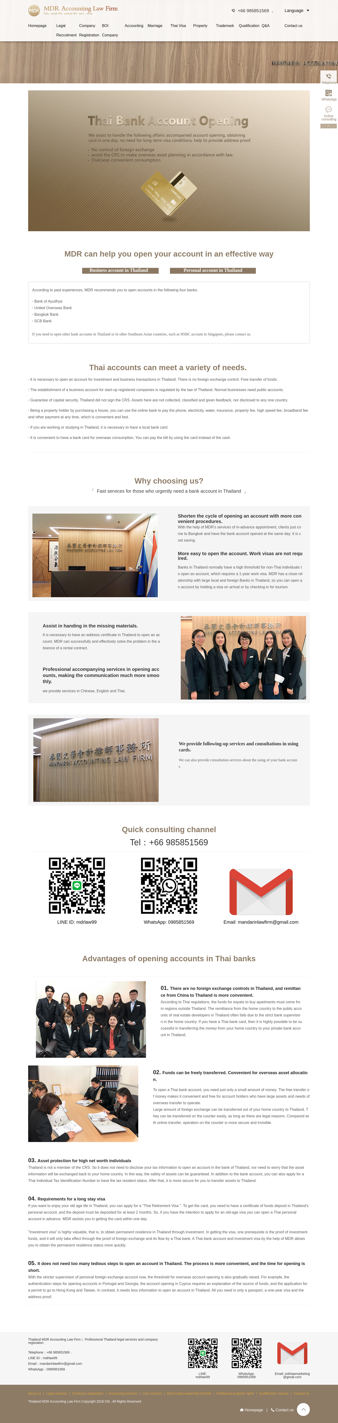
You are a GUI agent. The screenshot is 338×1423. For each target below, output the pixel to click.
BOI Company (110, 27)
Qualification (249, 26)
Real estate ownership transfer (189, 1393)
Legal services (56, 1393)
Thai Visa (178, 26)
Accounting (134, 26)
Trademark (225, 26)
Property (200, 26)
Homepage (37, 26)
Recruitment (66, 35)
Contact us (293, 26)
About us (34, 1393)
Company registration (88, 1393)
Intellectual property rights (235, 1393)
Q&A (266, 26)
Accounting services (123, 1393)
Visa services (152, 1393)
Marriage (155, 26)
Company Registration (89, 27)
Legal (60, 26)
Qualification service (273, 1393)
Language (293, 10)
